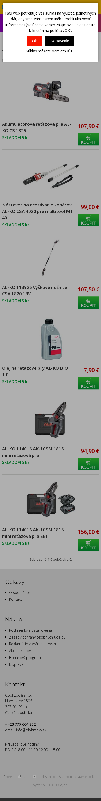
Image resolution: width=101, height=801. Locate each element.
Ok (34, 41)
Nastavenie (60, 41)
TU (72, 50)
